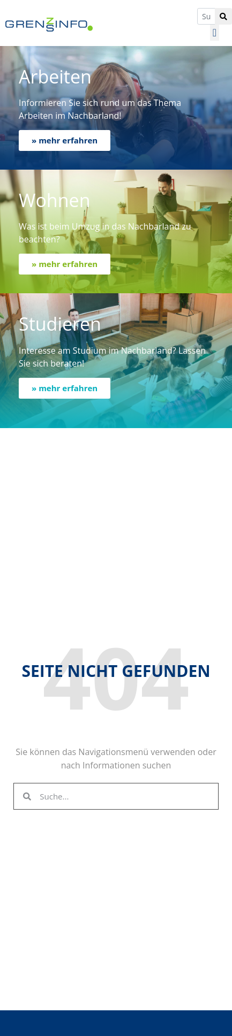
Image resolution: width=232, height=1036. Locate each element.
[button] (214, 33)
